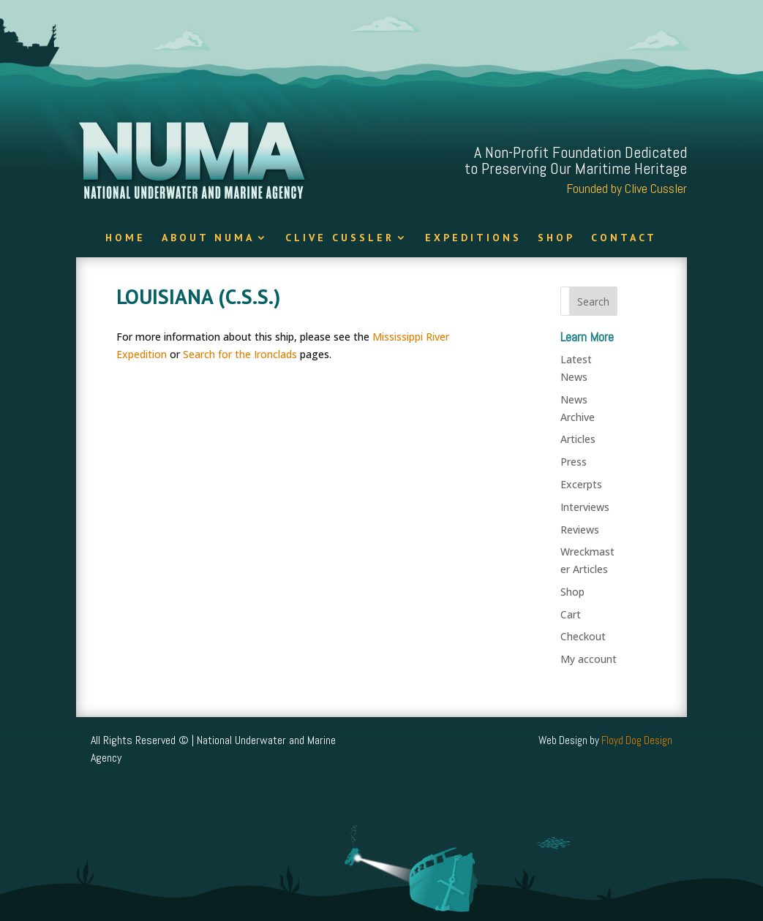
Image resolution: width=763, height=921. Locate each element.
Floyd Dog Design (636, 740)
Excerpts (581, 484)
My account (588, 659)
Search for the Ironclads (240, 354)
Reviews (579, 530)
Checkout (583, 636)
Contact (624, 238)
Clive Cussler (339, 238)
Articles (577, 439)
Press (573, 462)
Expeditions (473, 238)
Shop (556, 238)
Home (125, 238)
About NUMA (208, 238)
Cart (570, 614)
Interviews (584, 507)
